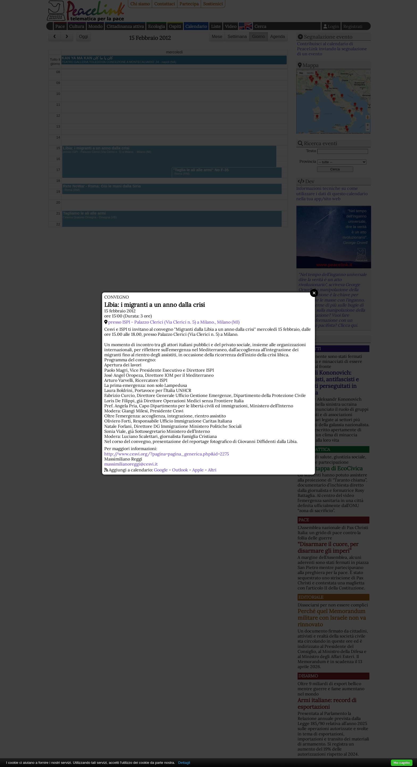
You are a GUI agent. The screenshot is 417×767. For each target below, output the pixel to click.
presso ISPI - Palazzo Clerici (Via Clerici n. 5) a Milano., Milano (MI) (174, 322)
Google (161, 469)
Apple (198, 469)
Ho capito (402, 763)
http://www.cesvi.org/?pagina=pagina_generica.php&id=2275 (166, 453)
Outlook (180, 469)
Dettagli (184, 763)
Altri (212, 469)
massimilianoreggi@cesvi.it (131, 464)
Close (314, 293)
